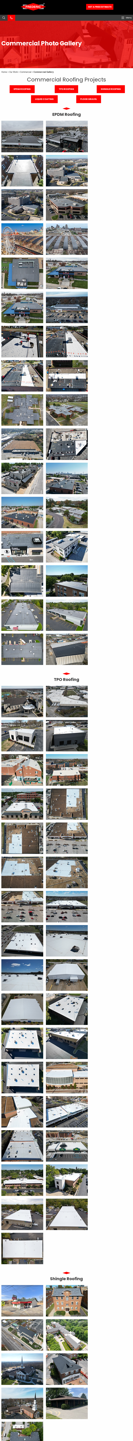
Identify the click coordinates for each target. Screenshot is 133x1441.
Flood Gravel (88, 99)
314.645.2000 (68, 1341)
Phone (5, 1234)
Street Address (53, 1234)
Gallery (66, 1379)
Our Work (13, 72)
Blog (66, 1384)
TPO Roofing (66, 89)
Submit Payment (67, 1391)
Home (4, 72)
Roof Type (7, 1259)
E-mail (92, 1222)
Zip (90, 1234)
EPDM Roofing (22, 89)
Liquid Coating (44, 99)
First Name (7, 1222)
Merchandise (66, 1369)
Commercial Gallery (43, 72)
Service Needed (10, 1272)
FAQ (66, 1374)
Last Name (51, 1222)
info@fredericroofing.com (69, 1346)
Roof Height (8, 1247)
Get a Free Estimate (100, 6)
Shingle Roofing (111, 89)
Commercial (25, 72)
